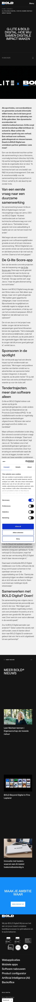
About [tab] (29, 467)
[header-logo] (7, 3)
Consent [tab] (6, 467)
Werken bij (5, 989)
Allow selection (18, 532)
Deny (18, 539)
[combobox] (7, 1000)
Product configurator (14, 954)
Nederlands (6, 1000)
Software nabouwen (13, 950)
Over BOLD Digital (8, 979)
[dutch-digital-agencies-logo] (28, 922)
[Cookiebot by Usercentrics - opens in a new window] (25, 461)
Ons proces (6, 982)
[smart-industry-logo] (10, 929)
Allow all (18, 526)
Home (4, 9)
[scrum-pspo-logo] (18, 929)
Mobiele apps (10, 945)
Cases (4, 985)
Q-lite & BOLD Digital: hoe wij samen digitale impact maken (17, 12)
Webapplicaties (11, 941)
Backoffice (8, 963)
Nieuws (9, 9)
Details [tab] (18, 467)
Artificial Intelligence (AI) (16, 959)
